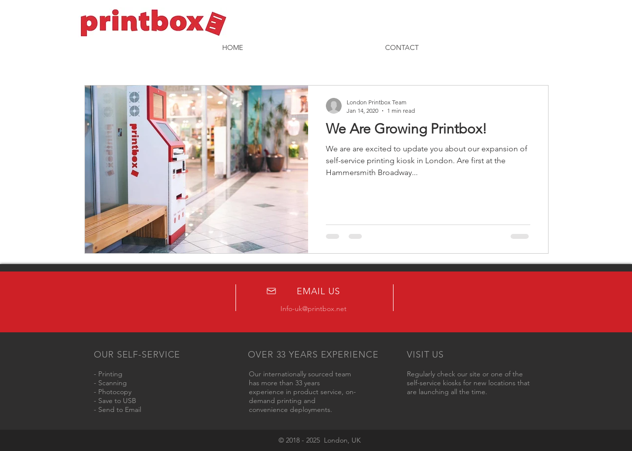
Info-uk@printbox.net (313, 308)
